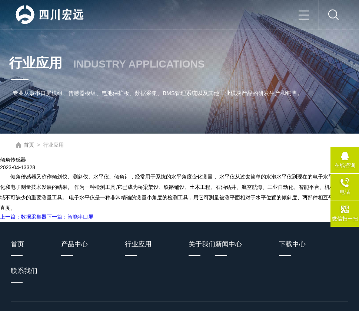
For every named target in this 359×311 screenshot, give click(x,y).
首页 (29, 145)
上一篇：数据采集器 (23, 217)
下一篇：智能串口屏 (70, 217)
